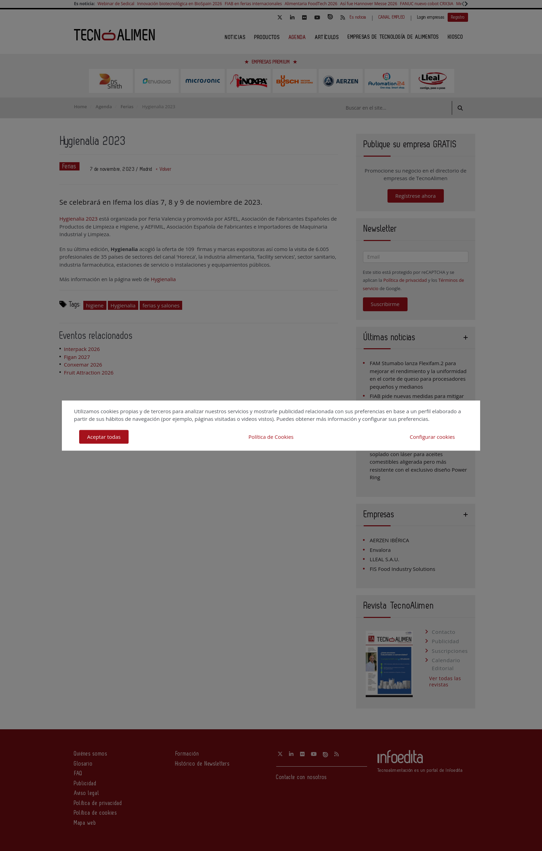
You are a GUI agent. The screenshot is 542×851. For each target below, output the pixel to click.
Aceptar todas (104, 436)
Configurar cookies (432, 436)
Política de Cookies (271, 436)
